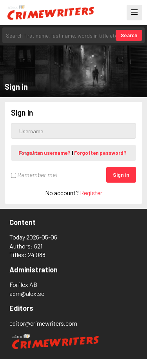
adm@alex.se (26, 293)
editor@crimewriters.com (43, 323)
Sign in (121, 174)
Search (129, 35)
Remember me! (34, 174)
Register (91, 192)
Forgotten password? (100, 153)
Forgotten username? (45, 153)
